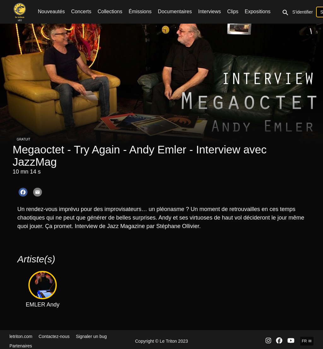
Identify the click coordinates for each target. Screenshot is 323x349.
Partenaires (20, 345)
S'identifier (302, 11)
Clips (232, 11)
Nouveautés (51, 11)
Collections (109, 11)
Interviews (209, 11)
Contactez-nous (53, 336)
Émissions (140, 11)
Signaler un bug (91, 336)
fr (307, 341)
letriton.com (20, 336)
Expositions (258, 11)
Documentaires (175, 11)
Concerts (81, 11)
